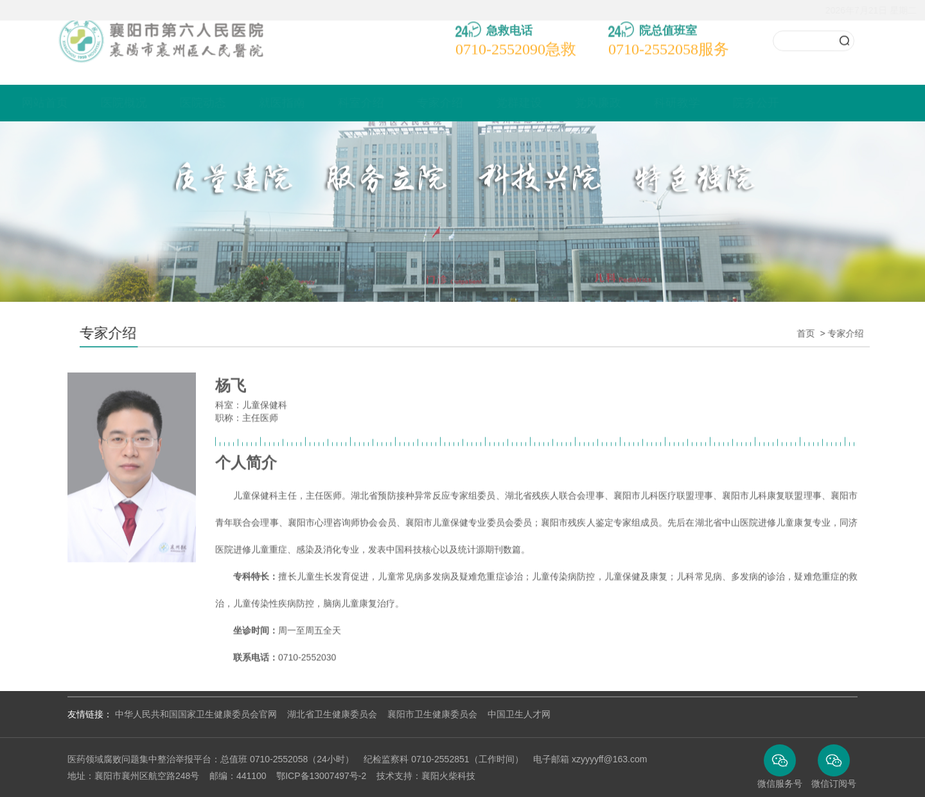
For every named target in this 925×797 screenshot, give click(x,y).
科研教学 (717, 102)
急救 (515, 39)
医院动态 (243, 102)
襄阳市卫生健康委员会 (432, 714)
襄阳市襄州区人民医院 (150, 30)
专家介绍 (480, 102)
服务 (668, 39)
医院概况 (164, 102)
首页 (816, 333)
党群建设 (559, 102)
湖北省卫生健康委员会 (332, 714)
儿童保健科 (264, 415)
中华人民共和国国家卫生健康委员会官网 (196, 714)
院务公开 (796, 102)
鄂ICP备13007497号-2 (321, 776)
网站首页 (85, 102)
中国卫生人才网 (519, 714)
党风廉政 (638, 102)
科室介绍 (401, 102)
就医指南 (322, 102)
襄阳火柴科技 (448, 776)
